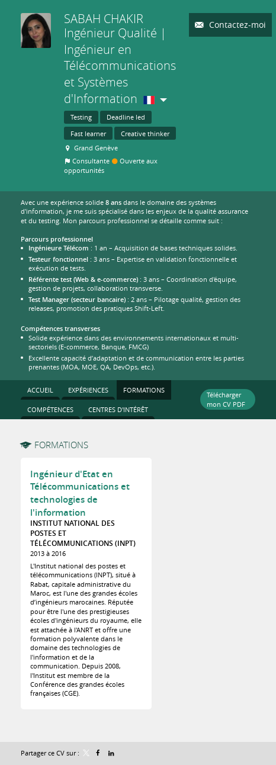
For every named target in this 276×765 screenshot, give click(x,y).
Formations (61, 445)
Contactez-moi (236, 24)
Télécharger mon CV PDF (226, 399)
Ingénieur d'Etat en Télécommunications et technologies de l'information (80, 493)
